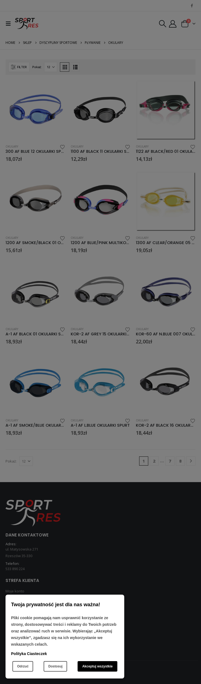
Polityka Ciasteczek (29, 653)
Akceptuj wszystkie (97, 666)
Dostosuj (55, 666)
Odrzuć (22, 666)
